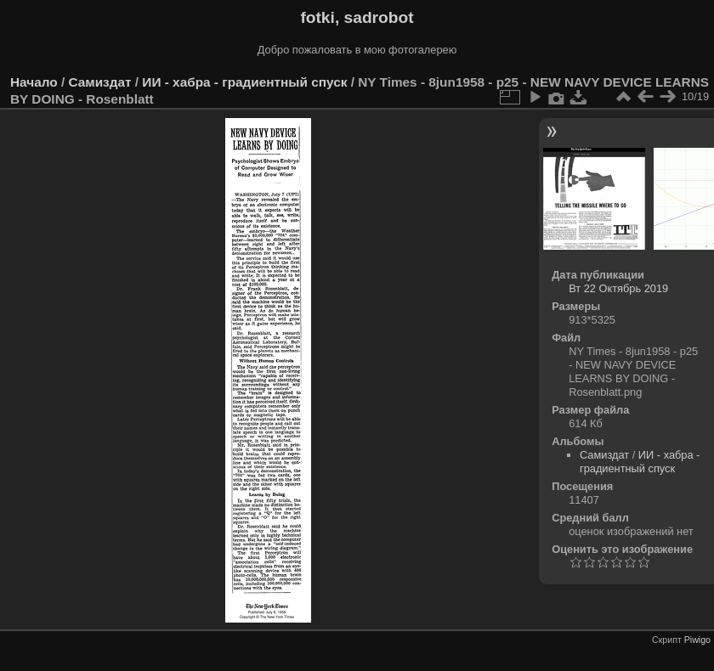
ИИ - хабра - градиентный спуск (244, 82)
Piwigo (697, 639)
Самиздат (99, 82)
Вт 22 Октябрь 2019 (618, 288)
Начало (34, 82)
